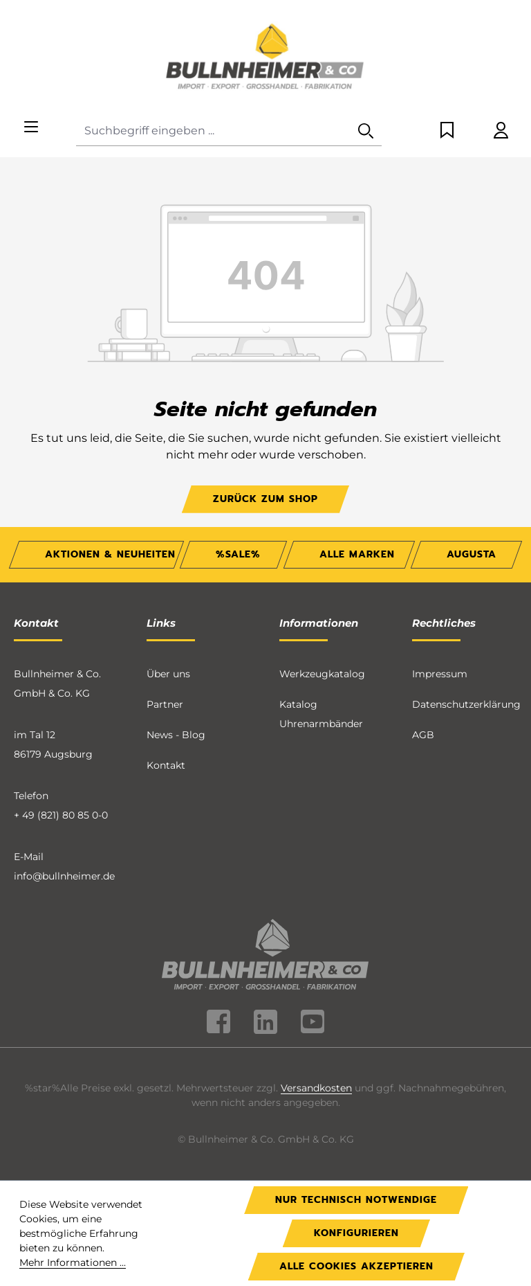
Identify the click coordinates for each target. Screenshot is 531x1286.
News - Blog (176, 735)
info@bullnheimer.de (64, 876)
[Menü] (31, 127)
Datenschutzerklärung (466, 704)
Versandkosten (316, 1088)
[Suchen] (366, 131)
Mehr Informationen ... (72, 1262)
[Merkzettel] (447, 131)
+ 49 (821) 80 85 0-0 (61, 815)
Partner (165, 704)
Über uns (168, 674)
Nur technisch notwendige (356, 1200)
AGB (423, 735)
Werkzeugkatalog (322, 674)
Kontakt (166, 765)
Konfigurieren (356, 1233)
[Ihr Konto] (501, 131)
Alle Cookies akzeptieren (356, 1266)
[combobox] (213, 131)
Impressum (439, 674)
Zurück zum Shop (265, 499)
